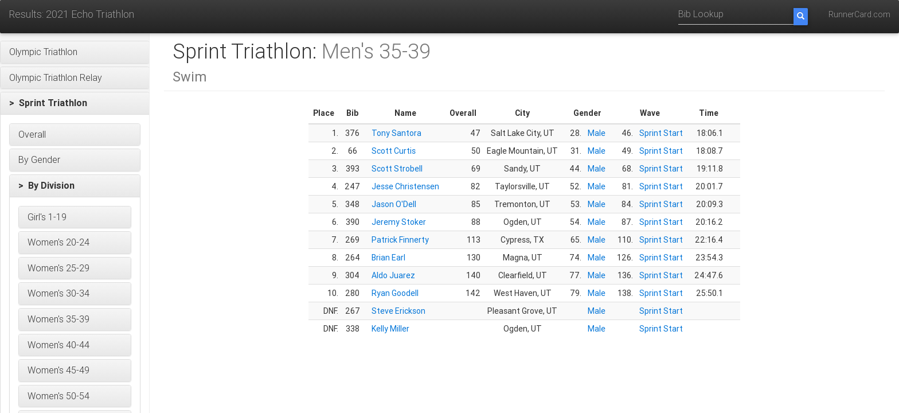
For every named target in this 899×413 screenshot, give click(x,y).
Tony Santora (396, 133)
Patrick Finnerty (400, 240)
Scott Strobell (397, 168)
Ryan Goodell (395, 293)
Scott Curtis (394, 151)
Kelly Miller (390, 329)
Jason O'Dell (394, 204)
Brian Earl (388, 257)
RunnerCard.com (859, 14)
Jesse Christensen (405, 186)
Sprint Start (661, 133)
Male (596, 133)
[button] (75, 52)
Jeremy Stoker (399, 222)
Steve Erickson (398, 311)
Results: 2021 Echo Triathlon (71, 14)
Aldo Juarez (393, 275)
